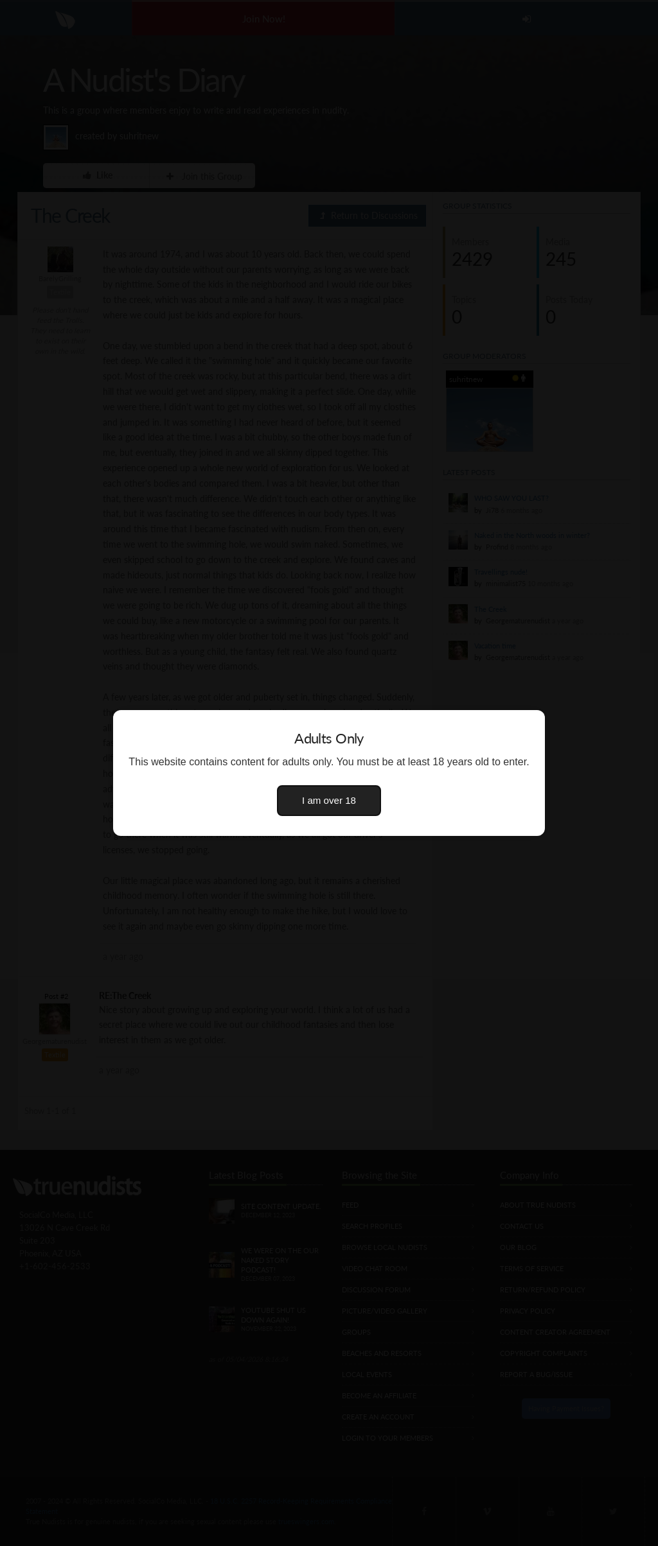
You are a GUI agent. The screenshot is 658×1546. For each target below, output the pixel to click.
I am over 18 (329, 800)
